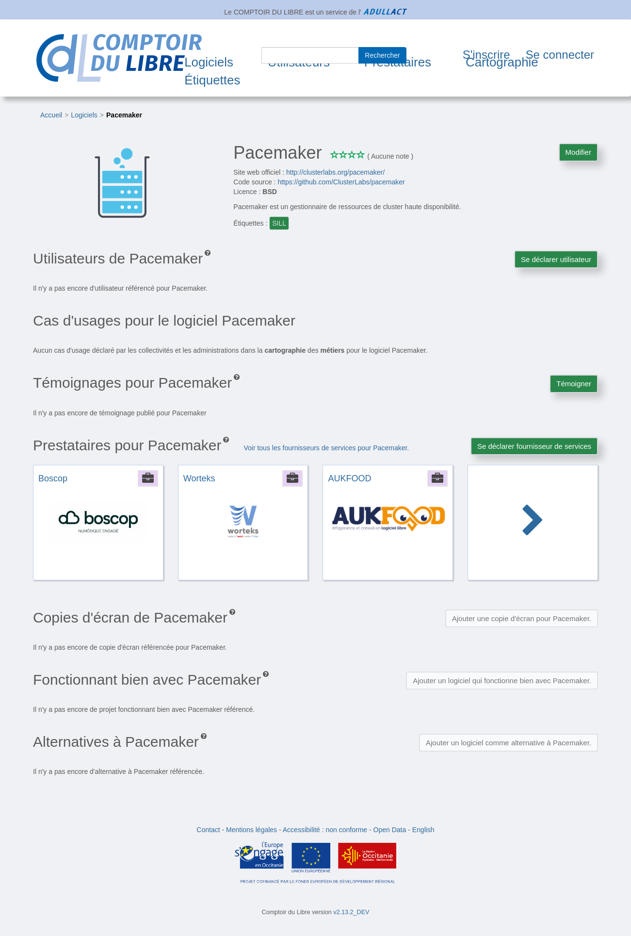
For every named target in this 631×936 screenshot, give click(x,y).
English (423, 830)
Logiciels (208, 62)
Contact (208, 830)
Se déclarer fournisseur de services (534, 446)
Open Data (389, 830)
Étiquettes (212, 80)
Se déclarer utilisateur (556, 259)
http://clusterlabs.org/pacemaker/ (335, 172)
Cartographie (502, 62)
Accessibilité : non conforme (325, 830)
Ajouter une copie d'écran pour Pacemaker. (521, 618)
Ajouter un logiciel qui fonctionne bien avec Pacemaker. (502, 680)
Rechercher (382, 55)
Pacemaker (124, 115)
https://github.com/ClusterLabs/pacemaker (340, 182)
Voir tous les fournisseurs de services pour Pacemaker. (326, 448)
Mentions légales (251, 830)
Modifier (578, 152)
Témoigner (573, 383)
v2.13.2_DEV (351, 912)
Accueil (51, 115)
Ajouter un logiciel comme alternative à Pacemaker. (508, 743)
